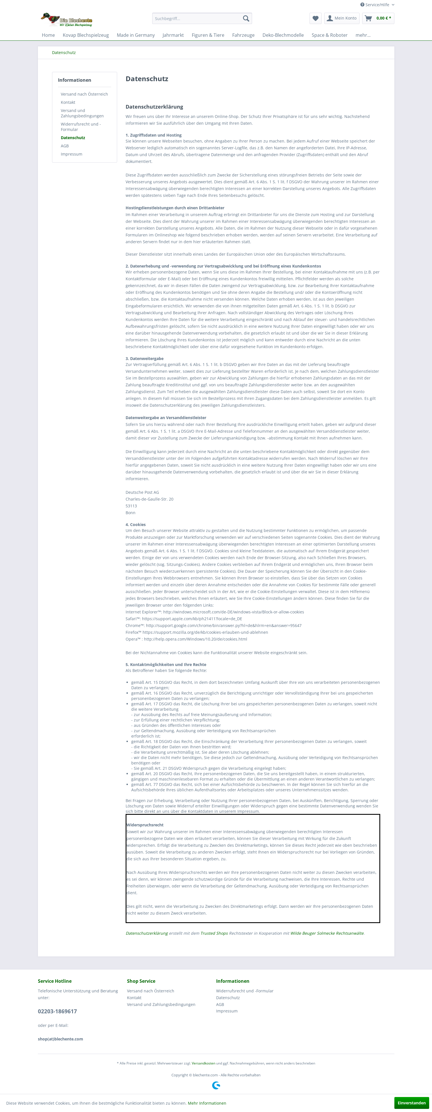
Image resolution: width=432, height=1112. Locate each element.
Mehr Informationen (207, 1103)
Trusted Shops (214, 933)
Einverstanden (412, 1102)
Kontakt (68, 102)
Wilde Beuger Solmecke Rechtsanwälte (327, 933)
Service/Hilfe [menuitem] (375, 4)
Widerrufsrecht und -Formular (81, 126)
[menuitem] (202, 18)
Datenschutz (73, 137)
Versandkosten (203, 1063)
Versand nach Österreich (84, 94)
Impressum (71, 154)
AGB (65, 145)
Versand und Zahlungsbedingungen (82, 113)
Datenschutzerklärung (147, 933)
